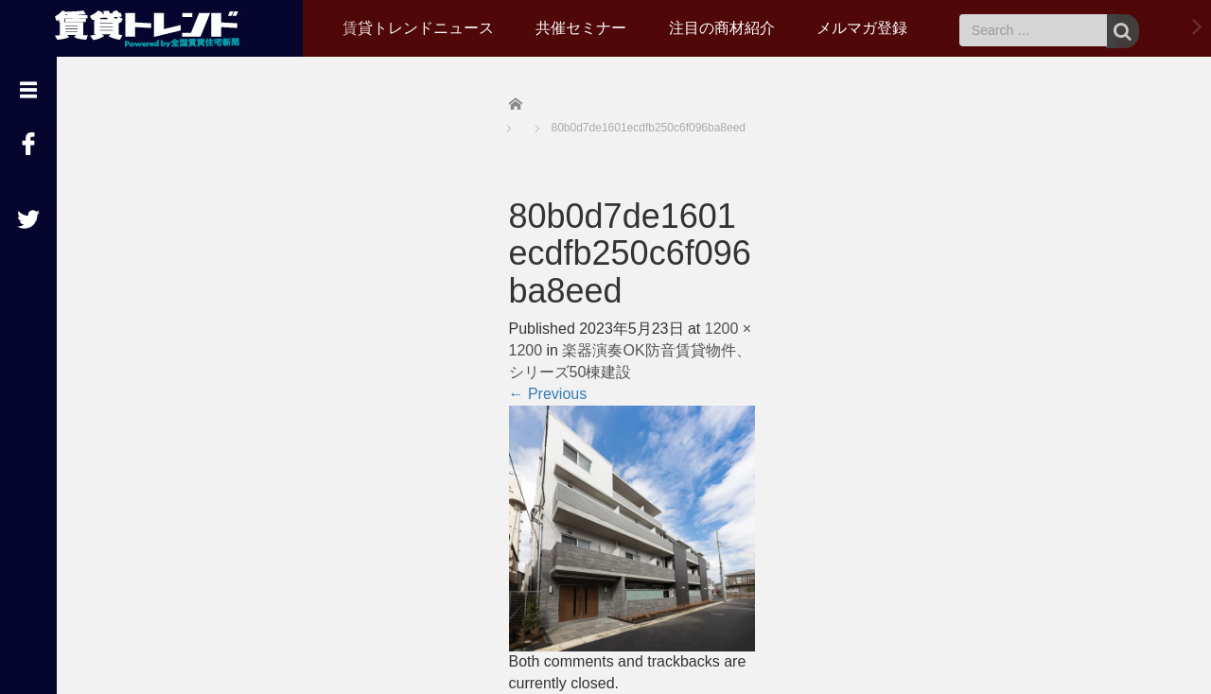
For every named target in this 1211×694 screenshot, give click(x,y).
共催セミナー (580, 28)
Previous (548, 394)
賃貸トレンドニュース (418, 28)
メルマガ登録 (861, 28)
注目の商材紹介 (722, 28)
